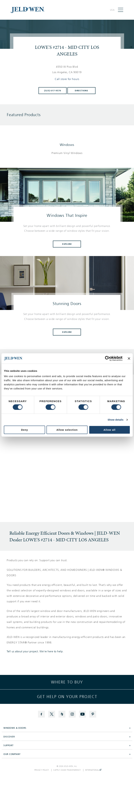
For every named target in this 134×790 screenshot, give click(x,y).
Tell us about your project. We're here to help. (35, 651)
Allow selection (67, 429)
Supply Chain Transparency (67, 770)
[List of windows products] (67, 153)
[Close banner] (129, 358)
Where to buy (67, 682)
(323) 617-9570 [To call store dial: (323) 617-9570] (52, 90)
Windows (67, 145)
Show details (116, 419)
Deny (24, 429)
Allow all (110, 429)
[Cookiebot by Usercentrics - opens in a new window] (108, 358)
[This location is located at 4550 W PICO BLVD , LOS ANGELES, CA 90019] (67, 69)
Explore (67, 244)
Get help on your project (67, 696)
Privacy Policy (41, 770)
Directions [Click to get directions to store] (81, 90)
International (93, 770)
